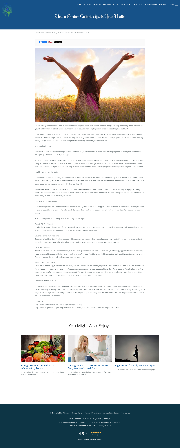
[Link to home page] (35, 9)
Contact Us (125, 413)
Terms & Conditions (93, 413)
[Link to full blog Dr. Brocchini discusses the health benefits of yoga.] (137, 351)
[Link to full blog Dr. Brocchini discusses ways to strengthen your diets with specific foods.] (43, 353)
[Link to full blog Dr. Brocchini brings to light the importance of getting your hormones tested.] (90, 353)
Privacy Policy (77, 413)
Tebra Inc (66, 413)
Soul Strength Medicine (43, 33)
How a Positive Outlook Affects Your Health (74, 33)
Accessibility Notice (111, 413)
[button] (176, 4)
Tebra (100, 439)
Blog (55, 33)
